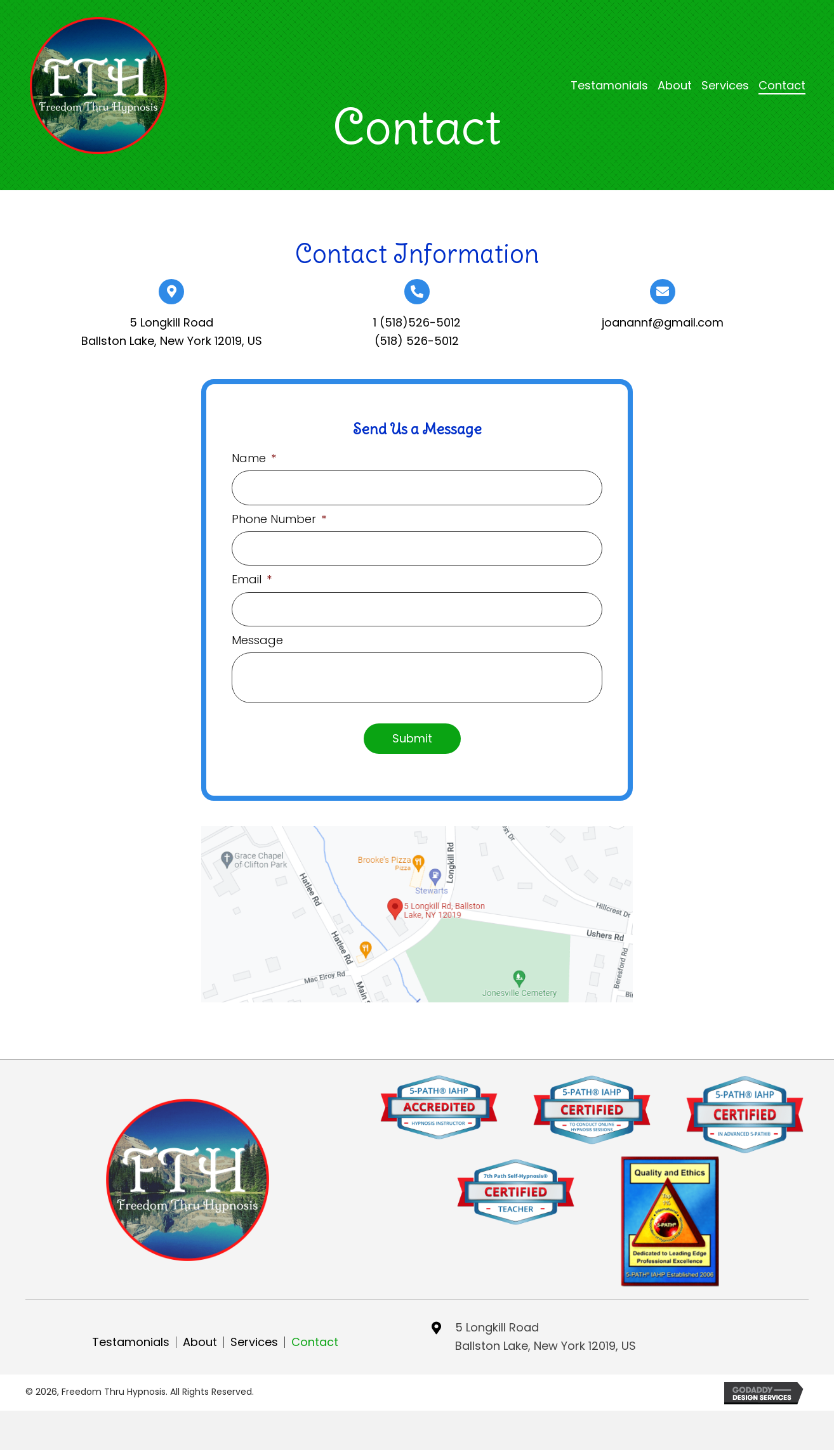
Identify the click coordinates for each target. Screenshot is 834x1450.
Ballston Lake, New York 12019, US (171, 341)
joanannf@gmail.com (663, 322)
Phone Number (279, 517)
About (200, 1337)
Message (257, 635)
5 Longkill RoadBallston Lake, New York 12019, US (545, 1331)
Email (252, 576)
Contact (314, 1337)
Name (254, 458)
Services (254, 1337)
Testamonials (130, 1337)
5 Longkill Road (171, 322)
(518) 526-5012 (416, 341)
